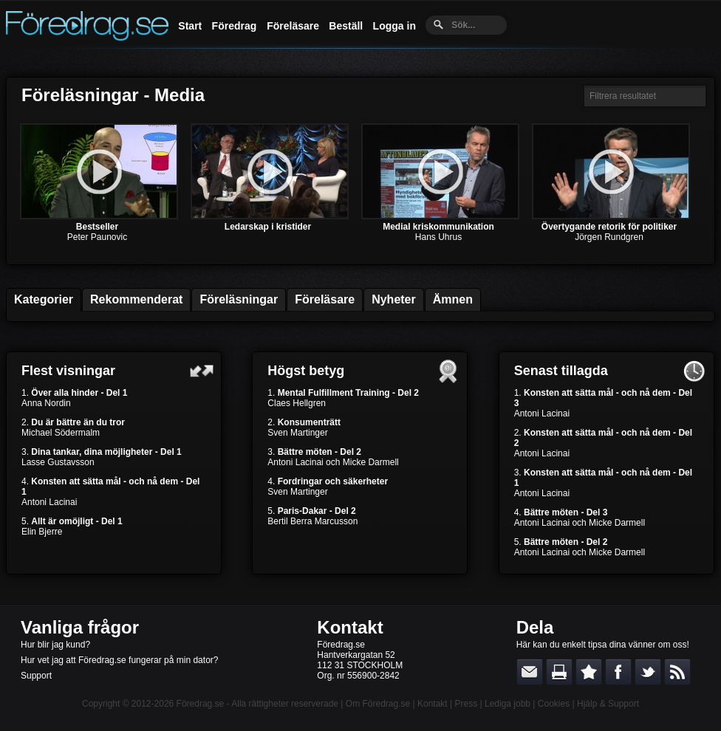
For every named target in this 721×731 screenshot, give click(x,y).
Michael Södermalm (60, 433)
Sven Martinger (297, 433)
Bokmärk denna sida (588, 672)
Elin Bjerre (41, 531)
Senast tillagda (561, 370)
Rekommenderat (136, 299)
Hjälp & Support (608, 704)
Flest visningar (68, 370)
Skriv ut (559, 672)
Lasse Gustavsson (58, 462)
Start (190, 26)
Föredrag (234, 26)
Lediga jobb (507, 704)
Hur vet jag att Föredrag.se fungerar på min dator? (119, 660)
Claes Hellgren (296, 403)
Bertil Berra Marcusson (312, 521)
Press (465, 704)
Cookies (554, 704)
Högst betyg (305, 370)
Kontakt (350, 627)
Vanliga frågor (80, 627)
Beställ (346, 26)
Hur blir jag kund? (55, 644)
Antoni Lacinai (49, 502)
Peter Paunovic (97, 237)
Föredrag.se (201, 704)
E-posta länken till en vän (529, 672)
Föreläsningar (238, 299)
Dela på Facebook (618, 672)
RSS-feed (677, 672)
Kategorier (43, 299)
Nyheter (394, 299)
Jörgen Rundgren (609, 237)
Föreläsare (293, 26)
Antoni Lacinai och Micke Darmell (332, 462)
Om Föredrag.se (378, 704)
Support (36, 675)
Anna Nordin (46, 403)
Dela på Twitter (648, 672)
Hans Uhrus (438, 237)
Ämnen (453, 299)
